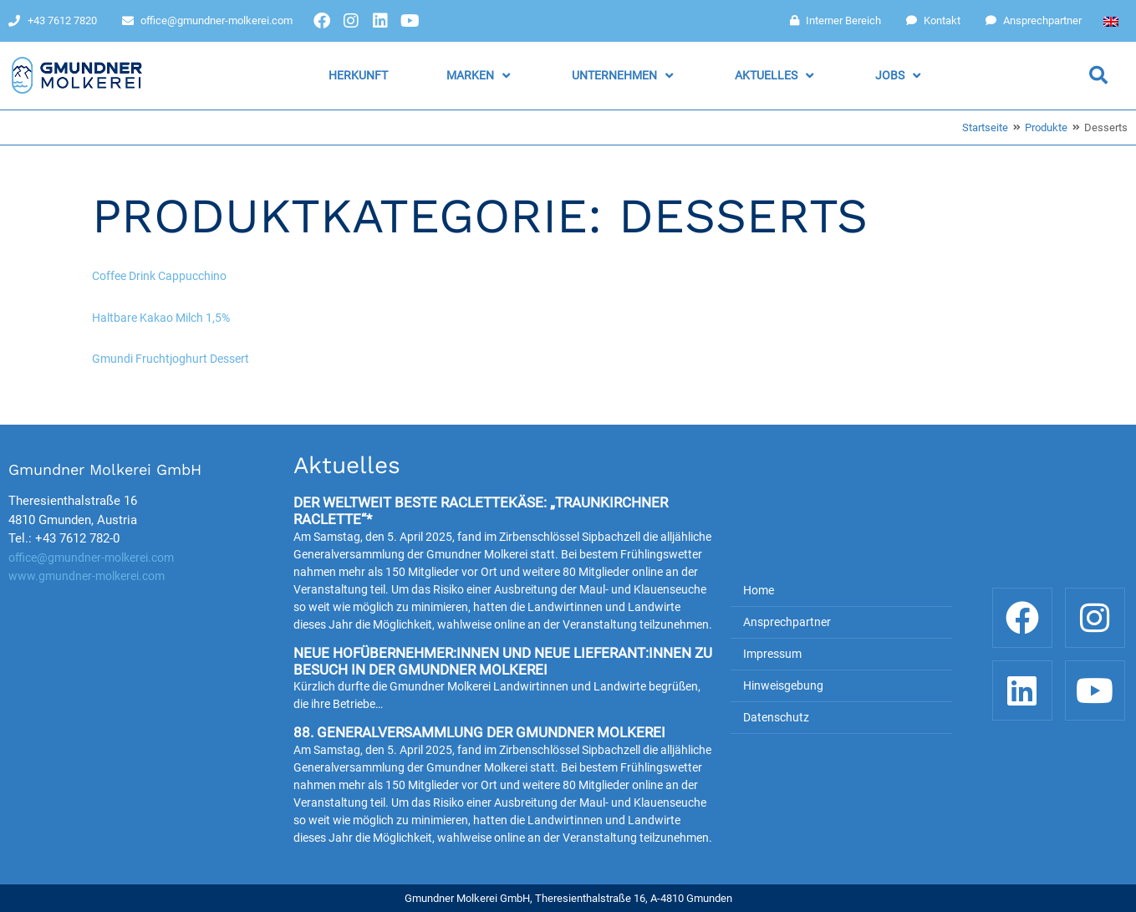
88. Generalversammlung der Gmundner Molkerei (479, 732)
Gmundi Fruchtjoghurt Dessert (170, 358)
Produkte (1046, 127)
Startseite (985, 127)
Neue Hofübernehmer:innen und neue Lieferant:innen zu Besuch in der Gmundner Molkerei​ (502, 661)
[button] (480, 76)
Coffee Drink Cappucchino (159, 276)
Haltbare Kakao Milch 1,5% (161, 317)
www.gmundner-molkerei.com (86, 576)
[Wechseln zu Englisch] (1111, 21)
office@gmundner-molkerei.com (91, 557)
